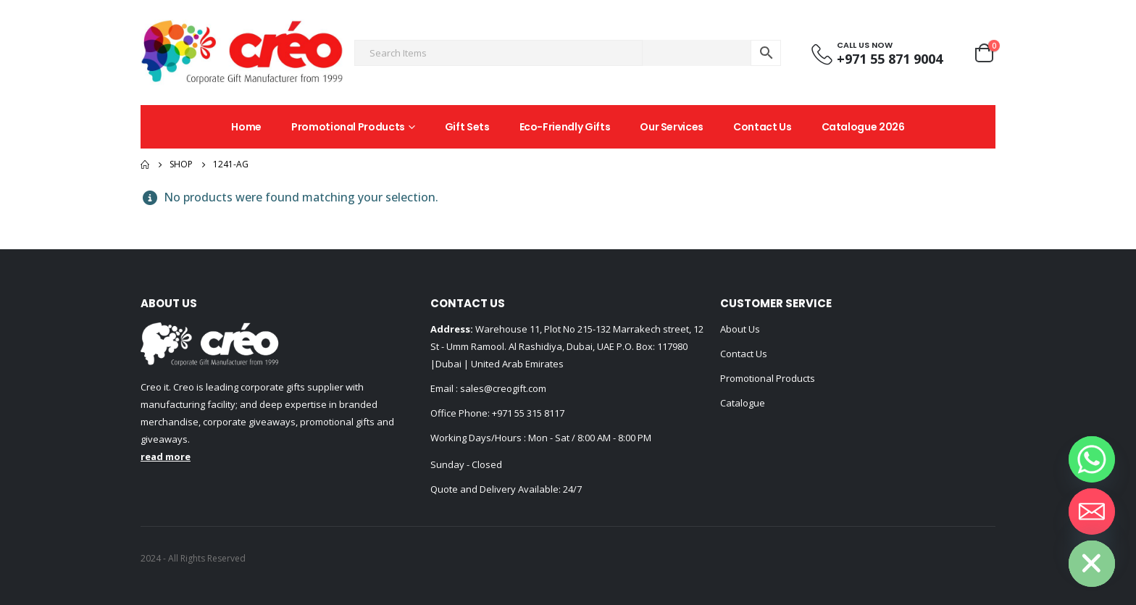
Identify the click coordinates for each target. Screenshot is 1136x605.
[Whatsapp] (1092, 459)
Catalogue (742, 402)
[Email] (1092, 511)
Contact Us (762, 127)
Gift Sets (467, 127)
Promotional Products (348, 127)
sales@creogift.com (502, 388)
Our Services (671, 127)
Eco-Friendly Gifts (565, 127)
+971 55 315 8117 (528, 413)
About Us (740, 328)
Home (246, 127)
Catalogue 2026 (863, 127)
